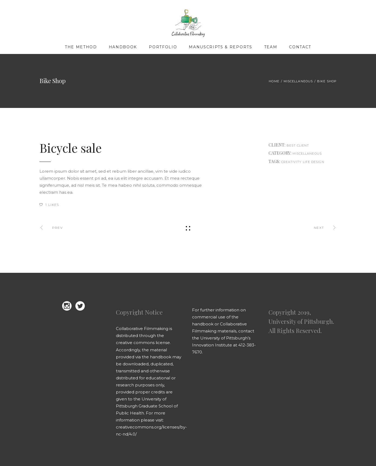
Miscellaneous (298, 81)
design (317, 162)
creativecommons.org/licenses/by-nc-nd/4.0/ (151, 430)
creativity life (295, 162)
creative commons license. (143, 342)
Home (274, 81)
